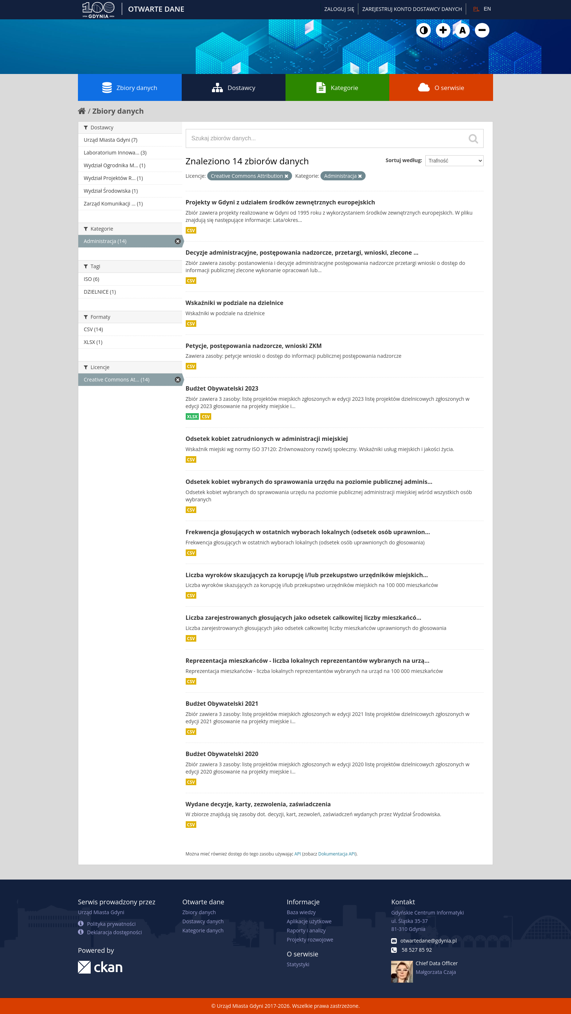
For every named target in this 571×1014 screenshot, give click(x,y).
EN (487, 9)
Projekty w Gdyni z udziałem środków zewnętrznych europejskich (280, 202)
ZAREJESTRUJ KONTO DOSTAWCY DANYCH (412, 8)
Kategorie (337, 87)
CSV (191, 230)
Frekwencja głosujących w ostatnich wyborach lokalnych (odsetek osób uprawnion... (308, 532)
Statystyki (298, 964)
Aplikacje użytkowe (309, 921)
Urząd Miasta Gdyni (101, 912)
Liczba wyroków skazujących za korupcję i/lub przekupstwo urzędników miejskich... (307, 575)
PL (476, 9)
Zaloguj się (339, 8)
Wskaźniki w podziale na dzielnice (235, 303)
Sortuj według (403, 160)
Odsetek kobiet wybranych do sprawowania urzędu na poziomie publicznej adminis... (309, 482)
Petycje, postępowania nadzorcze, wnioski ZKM (254, 346)
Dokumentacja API (336, 854)
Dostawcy (233, 87)
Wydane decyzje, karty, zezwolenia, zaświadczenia (258, 804)
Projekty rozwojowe (310, 939)
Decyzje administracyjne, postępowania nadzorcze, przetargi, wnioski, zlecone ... (302, 252)
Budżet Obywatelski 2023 (222, 388)
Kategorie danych (203, 930)
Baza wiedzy (301, 912)
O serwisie (441, 87)
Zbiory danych (129, 87)
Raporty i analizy (306, 930)
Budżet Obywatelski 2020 (222, 754)
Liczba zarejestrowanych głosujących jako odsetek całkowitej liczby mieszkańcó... (303, 618)
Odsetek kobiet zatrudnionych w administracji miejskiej (267, 439)
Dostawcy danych (203, 921)
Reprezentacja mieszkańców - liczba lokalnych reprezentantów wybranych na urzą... (308, 661)
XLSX (192, 416)
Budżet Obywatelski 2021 (222, 704)
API (297, 854)
